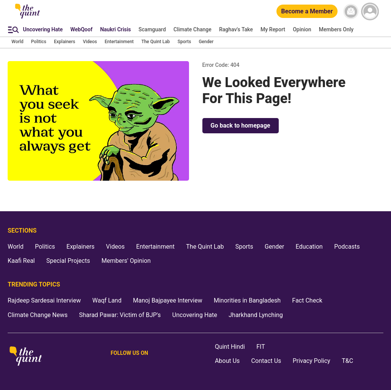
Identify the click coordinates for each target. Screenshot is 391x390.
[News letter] (351, 11)
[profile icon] (370, 11)
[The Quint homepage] (27, 18)
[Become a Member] (306, 12)
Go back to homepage (240, 125)
